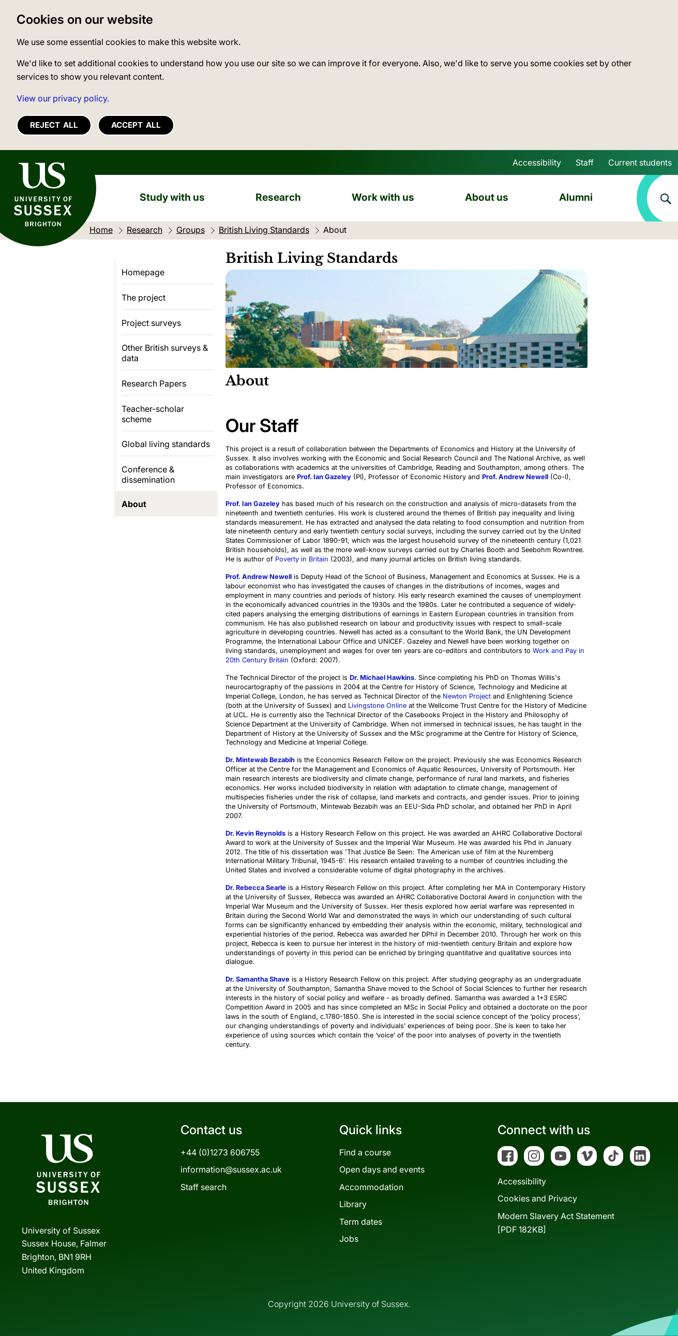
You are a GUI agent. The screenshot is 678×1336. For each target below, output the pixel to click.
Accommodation (371, 1187)
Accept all (136, 125)
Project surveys (151, 323)
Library (353, 1204)
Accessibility (537, 162)
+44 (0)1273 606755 (220, 1152)
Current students (640, 162)
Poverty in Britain (301, 559)
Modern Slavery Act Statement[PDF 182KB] (556, 1223)
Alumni (576, 197)
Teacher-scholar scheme (153, 414)
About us (486, 197)
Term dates (360, 1221)
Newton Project (467, 696)
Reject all (54, 125)
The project (143, 297)
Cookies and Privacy (537, 1198)
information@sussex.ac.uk (231, 1169)
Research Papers (154, 383)
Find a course (365, 1152)
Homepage (143, 272)
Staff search (203, 1187)
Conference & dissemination (148, 474)
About (134, 504)
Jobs (348, 1239)
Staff (585, 162)
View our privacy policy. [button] (63, 98)
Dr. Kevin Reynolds (255, 833)
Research (278, 197)
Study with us (172, 197)
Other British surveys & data (165, 353)
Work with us (383, 197)
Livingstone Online (377, 705)
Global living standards (166, 444)
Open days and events (382, 1169)
